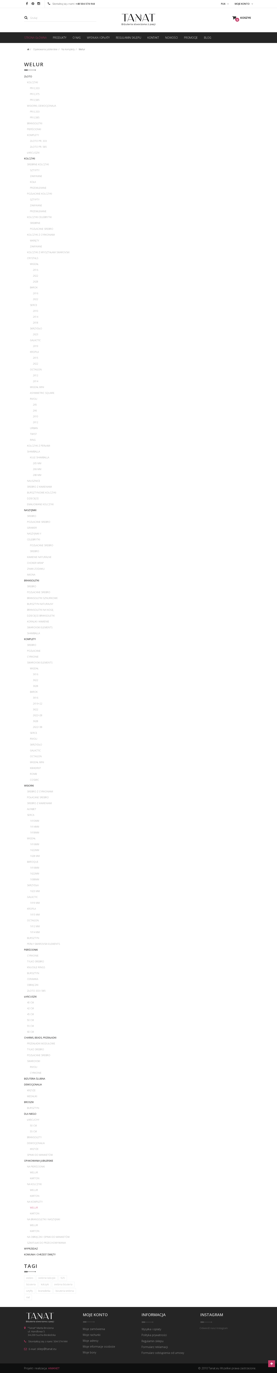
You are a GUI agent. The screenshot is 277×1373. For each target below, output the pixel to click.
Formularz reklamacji (155, 1347)
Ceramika (32, 979)
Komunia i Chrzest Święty (40, 1254)
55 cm (30, 1026)
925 (63, 1278)
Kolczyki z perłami (38, 445)
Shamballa (33, 451)
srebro (29, 1278)
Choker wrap (35, 563)
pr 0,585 (35, 100)
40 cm (30, 1002)
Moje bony (89, 1352)
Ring (33, 440)
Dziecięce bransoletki (41, 615)
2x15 (35, 357)
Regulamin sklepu (152, 1341)
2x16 (35, 270)
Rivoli (33, 398)
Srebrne (35, 223)
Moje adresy (90, 1341)
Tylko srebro (35, 961)
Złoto (28, 76)
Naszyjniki (30, 510)
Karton (34, 1178)
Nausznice (33, 481)
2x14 (35, 316)
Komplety (33, 135)
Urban (34, 428)
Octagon (36, 369)
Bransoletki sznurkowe (42, 598)
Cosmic (34, 779)
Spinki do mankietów (40, 1155)
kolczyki (45, 1284)
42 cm (30, 1008)
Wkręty (34, 240)
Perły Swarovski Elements (43, 944)
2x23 (35, 334)
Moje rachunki (91, 1335)
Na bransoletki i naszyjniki (43, 1219)
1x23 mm (35, 891)
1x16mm (34, 844)
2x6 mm (37, 469)
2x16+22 (37, 703)
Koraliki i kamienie (38, 621)
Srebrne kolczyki (38, 164)
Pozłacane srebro (41, 229)
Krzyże (31, 1090)
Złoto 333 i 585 (36, 990)
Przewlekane (38, 188)
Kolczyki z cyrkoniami (41, 234)
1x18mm (34, 832)
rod (28, 1297)
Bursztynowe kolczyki (41, 492)
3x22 (35, 680)
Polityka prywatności (154, 1335)
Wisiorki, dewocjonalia (41, 105)
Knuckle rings (36, 967)
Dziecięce (33, 498)
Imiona (31, 574)
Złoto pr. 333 (38, 141)
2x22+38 (37, 727)
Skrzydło (36, 328)
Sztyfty (35, 170)
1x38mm (34, 879)
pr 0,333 (35, 88)
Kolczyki (32, 82)
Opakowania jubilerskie (38, 1160)
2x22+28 (37, 715)
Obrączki (32, 985)
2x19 (35, 346)
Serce (33, 305)
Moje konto (95, 1315)
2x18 (35, 322)
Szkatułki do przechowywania (46, 1242)
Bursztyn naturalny (40, 604)
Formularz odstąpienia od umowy (163, 1352)
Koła (33, 182)
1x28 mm (35, 856)
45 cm (30, 1014)
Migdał (34, 264)
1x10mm (34, 820)
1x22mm (34, 850)
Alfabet (31, 809)
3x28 (35, 686)
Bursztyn (33, 938)
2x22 (35, 275)
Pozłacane (34, 651)
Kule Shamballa (39, 457)
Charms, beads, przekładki (40, 1037)
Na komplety (35, 1201)
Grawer (32, 527)
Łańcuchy (33, 1119)
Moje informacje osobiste (99, 1347)
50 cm (30, 1020)
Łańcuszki (33, 152)
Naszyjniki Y (34, 533)
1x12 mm (35, 926)
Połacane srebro (38, 797)
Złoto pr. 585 (38, 146)
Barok (34, 287)
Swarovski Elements (39, 627)
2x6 (35, 410)
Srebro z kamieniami (39, 486)
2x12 (35, 375)
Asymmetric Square (42, 393)
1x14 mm (35, 932)
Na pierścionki (36, 1166)
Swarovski (33, 1061)
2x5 (35, 404)
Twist (33, 434)
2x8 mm (37, 475)
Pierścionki (34, 129)
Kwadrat (35, 768)
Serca (30, 815)
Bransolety (34, 1137)
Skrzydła (33, 885)
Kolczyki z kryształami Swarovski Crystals (48, 255)
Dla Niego (30, 1114)
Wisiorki (29, 785)
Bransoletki (34, 123)
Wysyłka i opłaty (151, 1329)
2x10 (35, 311)
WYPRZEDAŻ (31, 1248)
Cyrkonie (33, 656)
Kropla (34, 352)
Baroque (32, 861)
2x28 (35, 281)
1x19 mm (35, 903)
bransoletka (44, 1291)
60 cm (30, 1031)
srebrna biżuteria (63, 1284)
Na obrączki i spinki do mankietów (48, 1237)
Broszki (29, 1102)
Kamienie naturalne (39, 557)
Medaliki (32, 1096)
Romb (33, 774)
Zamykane (36, 176)
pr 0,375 (35, 94)
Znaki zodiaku (36, 568)
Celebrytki (33, 539)
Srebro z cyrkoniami (40, 791)
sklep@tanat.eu (46, 1349)
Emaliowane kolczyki (40, 504)
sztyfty (29, 1291)
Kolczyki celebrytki (39, 217)
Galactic (35, 340)
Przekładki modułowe (41, 1043)
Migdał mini (37, 387)
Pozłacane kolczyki (39, 193)
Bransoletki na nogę (40, 609)
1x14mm (34, 826)
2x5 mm (37, 463)
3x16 (35, 674)
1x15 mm (35, 914)
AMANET (54, 1368)
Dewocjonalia (33, 1084)
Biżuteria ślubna (34, 1078)
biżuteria (31, 1284)
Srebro (31, 516)
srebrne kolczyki (46, 1278)
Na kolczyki (34, 1184)
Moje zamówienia (94, 1329)
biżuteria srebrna (65, 1291)
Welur (34, 1172)
